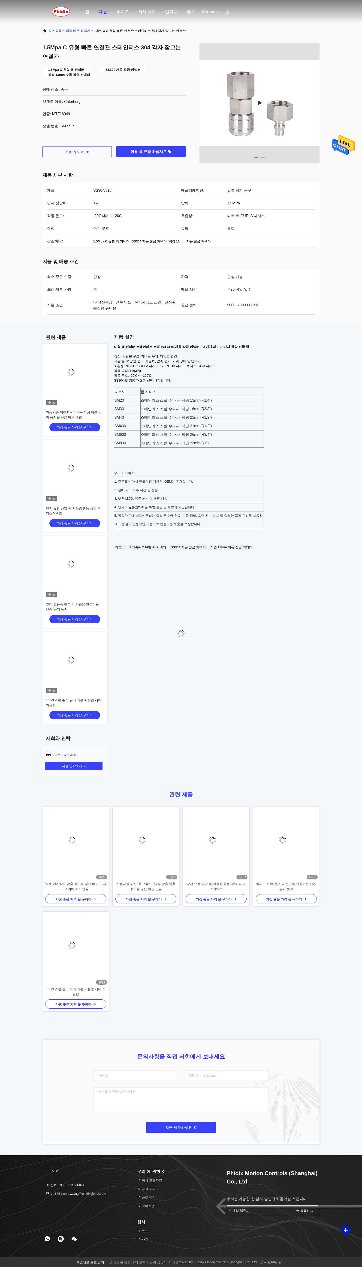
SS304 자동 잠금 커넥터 (188, 547)
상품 (58, 31)
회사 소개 (147, 11)
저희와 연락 (77, 152)
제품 (103, 11)
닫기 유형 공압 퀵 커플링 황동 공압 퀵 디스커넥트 (216, 886)
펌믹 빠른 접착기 (78, 31)
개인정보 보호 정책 (90, 1262)
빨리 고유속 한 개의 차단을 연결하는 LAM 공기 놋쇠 (286, 886)
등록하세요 (305, 1211)
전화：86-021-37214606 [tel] (65, 1185)
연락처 (171, 11)
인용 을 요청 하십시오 (151, 152)
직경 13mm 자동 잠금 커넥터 (231, 547)
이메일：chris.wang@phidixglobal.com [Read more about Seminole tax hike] (76, 1193)
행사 (191, 11)
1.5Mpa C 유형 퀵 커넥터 (148, 547)
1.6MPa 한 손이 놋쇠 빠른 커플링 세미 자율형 (75, 991)
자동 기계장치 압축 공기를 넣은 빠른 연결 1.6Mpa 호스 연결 (75, 886)
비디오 (122, 11)
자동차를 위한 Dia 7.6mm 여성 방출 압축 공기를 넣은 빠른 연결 (145, 886)
